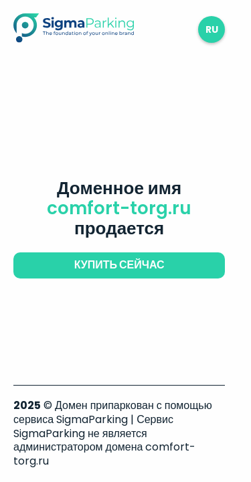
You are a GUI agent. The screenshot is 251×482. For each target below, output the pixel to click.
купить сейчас (119, 264)
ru (211, 29)
